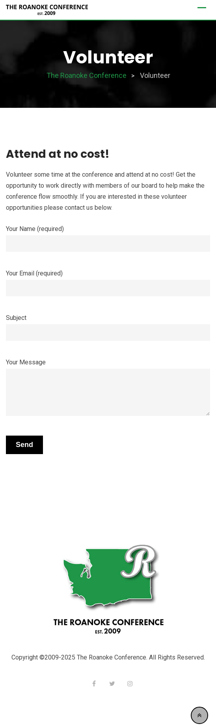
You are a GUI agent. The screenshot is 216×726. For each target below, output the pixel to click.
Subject (108, 325)
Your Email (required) (108, 281)
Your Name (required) (108, 236)
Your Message (108, 387)
